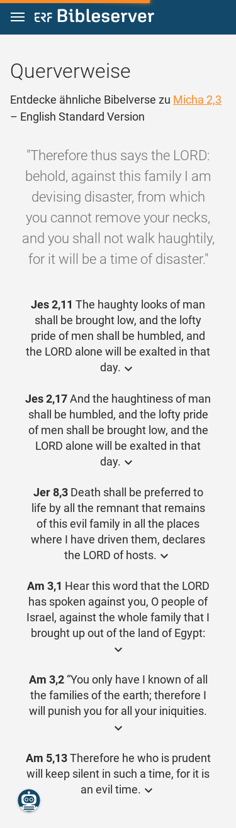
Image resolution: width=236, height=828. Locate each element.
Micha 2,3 (197, 99)
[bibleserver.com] (94, 17)
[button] (18, 17)
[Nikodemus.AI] (29, 800)
